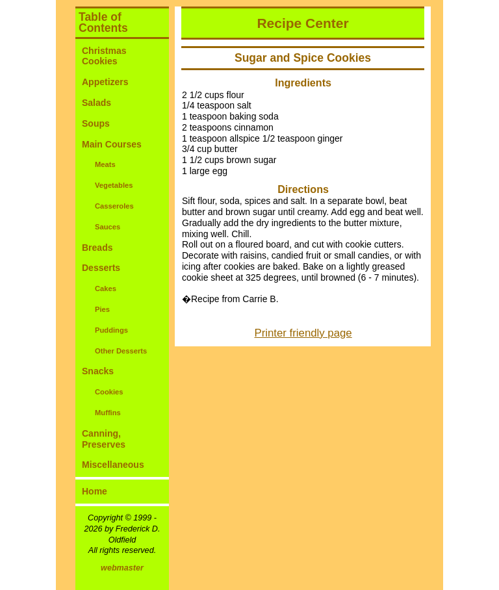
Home (94, 491)
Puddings (111, 330)
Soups (96, 123)
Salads (96, 102)
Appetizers (105, 82)
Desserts (101, 268)
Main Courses (112, 144)
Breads (97, 247)
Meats (105, 164)
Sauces (107, 227)
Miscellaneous (113, 464)
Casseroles (114, 206)
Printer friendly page (303, 333)
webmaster (122, 567)
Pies (102, 309)
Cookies (109, 392)
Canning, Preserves (103, 439)
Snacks (98, 371)
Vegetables (114, 185)
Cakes (105, 288)
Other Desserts (121, 351)
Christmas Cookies (104, 56)
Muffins (108, 413)
